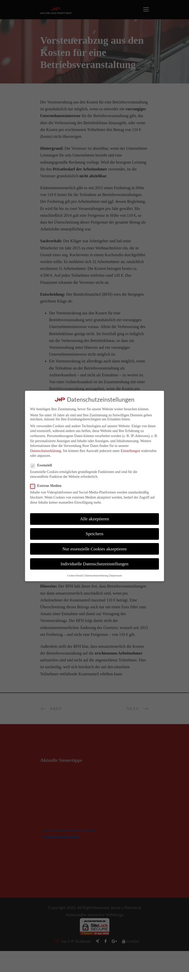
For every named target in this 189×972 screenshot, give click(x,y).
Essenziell (43, 465)
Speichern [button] (94, 533)
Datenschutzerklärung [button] (96, 575)
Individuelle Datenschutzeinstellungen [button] (95, 563)
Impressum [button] (116, 575)
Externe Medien (48, 486)
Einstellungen (130, 451)
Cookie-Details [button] (75, 575)
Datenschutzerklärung (45, 451)
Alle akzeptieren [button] (94, 518)
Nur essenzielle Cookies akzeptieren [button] (94, 548)
